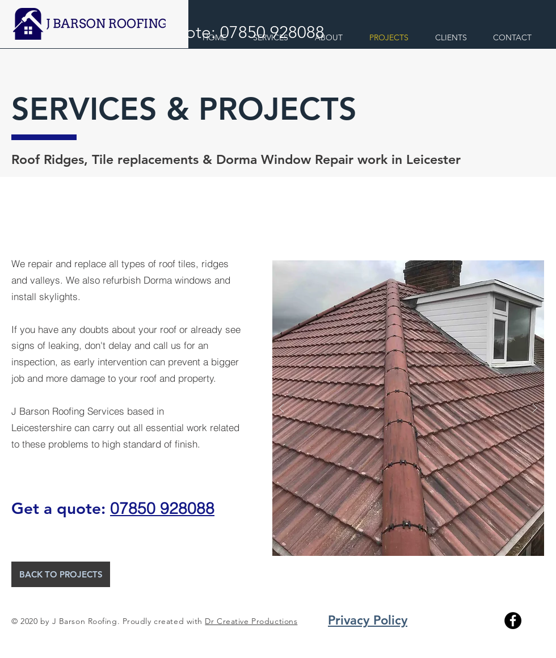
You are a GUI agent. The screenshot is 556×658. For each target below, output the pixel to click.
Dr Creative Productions (251, 621)
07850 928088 (162, 508)
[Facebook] (512, 620)
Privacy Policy (367, 620)
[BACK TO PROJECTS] (60, 574)
